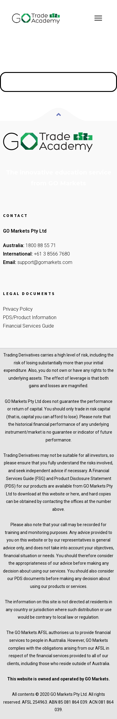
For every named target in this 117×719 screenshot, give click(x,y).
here (74, 493)
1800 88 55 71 (41, 245)
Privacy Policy (18, 309)
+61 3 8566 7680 (52, 254)
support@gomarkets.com (44, 262)
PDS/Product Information (29, 317)
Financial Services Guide (28, 326)
